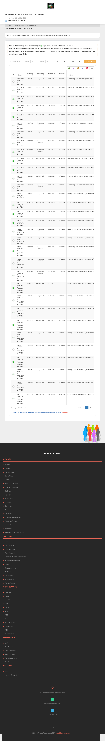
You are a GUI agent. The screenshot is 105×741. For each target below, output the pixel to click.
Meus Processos (10, 654)
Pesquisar (90, 61)
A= (19, 21)
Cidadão (9, 25)
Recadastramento (10, 568)
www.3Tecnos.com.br (62, 733)
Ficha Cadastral (10, 553)
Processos (8, 528)
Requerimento (9, 634)
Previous (81, 407)
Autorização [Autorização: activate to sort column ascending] (51, 73)
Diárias (7, 480)
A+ (22, 21)
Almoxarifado (9, 579)
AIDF (6, 630)
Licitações (8, 502)
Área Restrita (9, 647)
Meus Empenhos (10, 650)
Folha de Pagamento (11, 487)
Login (6, 542)
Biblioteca (8, 491)
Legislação (8, 495)
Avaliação (8, 572)
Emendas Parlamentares (13, 517)
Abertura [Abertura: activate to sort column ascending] (61, 73)
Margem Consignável (12, 675)
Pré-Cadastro (9, 662)
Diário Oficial (9, 476)
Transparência (9, 472)
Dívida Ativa (9, 626)
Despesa (8, 468)
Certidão (8, 592)
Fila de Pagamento (11, 658)
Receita (7, 465)
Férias (7, 564)
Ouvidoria (8, 525)
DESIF (7, 607)
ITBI (6, 615)
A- (25, 21)
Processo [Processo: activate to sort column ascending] (30, 73)
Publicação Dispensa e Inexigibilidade (25, 25)
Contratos (8, 506)
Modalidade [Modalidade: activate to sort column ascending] (40, 73)
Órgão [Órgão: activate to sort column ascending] (20, 75)
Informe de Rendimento (12, 560)
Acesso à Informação (11, 521)
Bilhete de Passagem (11, 483)
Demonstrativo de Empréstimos (15, 557)
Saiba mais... (65, 412)
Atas (6, 510)
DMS (6, 604)
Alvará (7, 596)
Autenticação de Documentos (14, 532)
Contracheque (9, 545)
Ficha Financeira (10, 549)
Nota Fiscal (8, 600)
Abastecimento (10, 583)
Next (91, 407)
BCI (6, 619)
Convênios (8, 513)
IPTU (6, 611)
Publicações (9, 498)
